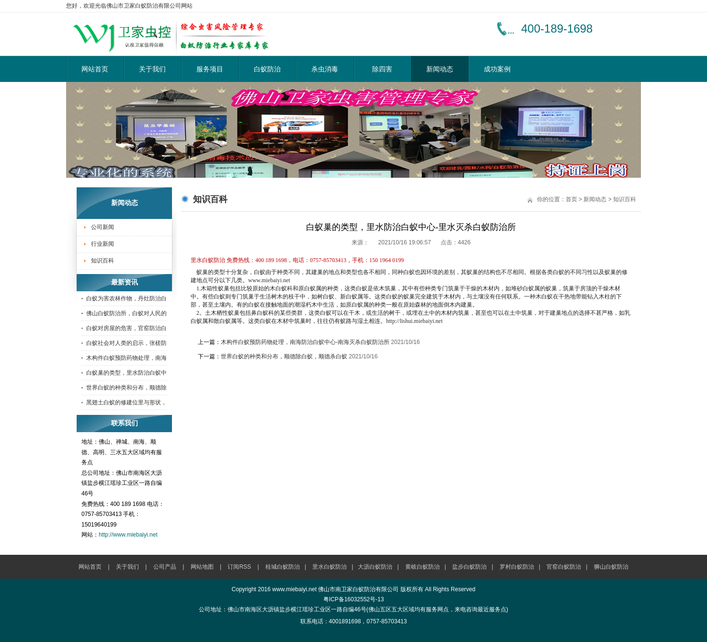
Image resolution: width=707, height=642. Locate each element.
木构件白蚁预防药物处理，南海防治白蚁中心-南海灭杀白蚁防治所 (305, 342)
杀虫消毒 (324, 69)
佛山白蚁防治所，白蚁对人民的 (126, 313)
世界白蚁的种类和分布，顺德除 (126, 387)
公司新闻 (102, 227)
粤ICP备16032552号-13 (353, 599)
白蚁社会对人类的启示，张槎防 (126, 343)
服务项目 (209, 69)
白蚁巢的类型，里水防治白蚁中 (126, 372)
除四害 (382, 69)
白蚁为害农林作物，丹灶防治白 (126, 298)
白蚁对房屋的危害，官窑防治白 (126, 328)
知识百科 (102, 260)
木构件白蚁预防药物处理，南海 (126, 358)
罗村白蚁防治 (517, 566)
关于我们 (152, 69)
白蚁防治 (267, 69)
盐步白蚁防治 (469, 566)
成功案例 (497, 69)
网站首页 (94, 69)
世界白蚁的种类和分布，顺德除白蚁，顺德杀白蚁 (284, 356)
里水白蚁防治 (329, 566)
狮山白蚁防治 (611, 566)
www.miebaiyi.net (269, 280)
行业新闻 (102, 244)
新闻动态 (439, 69)
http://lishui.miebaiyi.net (414, 321)
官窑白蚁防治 (564, 566)
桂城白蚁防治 (282, 566)
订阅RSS (239, 566)
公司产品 (164, 566)
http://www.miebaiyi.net (128, 534)
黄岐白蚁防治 (422, 566)
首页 (571, 199)
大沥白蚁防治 (375, 566)
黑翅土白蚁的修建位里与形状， (126, 402)
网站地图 (202, 566)
